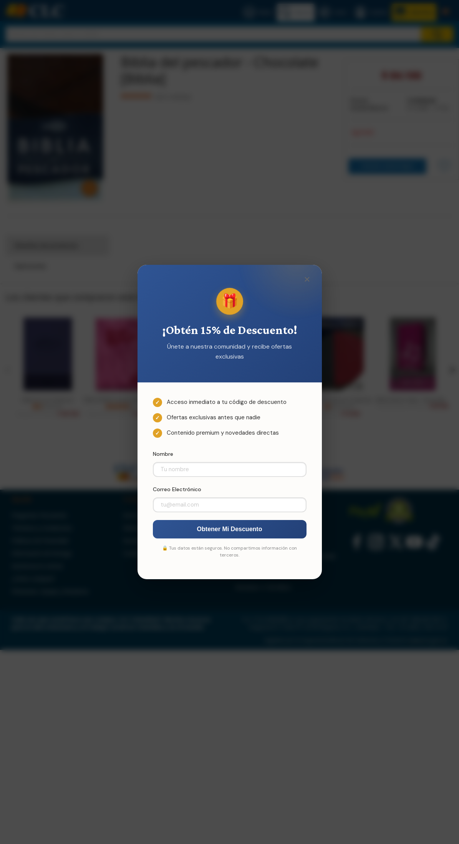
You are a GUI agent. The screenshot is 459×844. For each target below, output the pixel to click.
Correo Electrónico (177, 489)
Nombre (163, 453)
